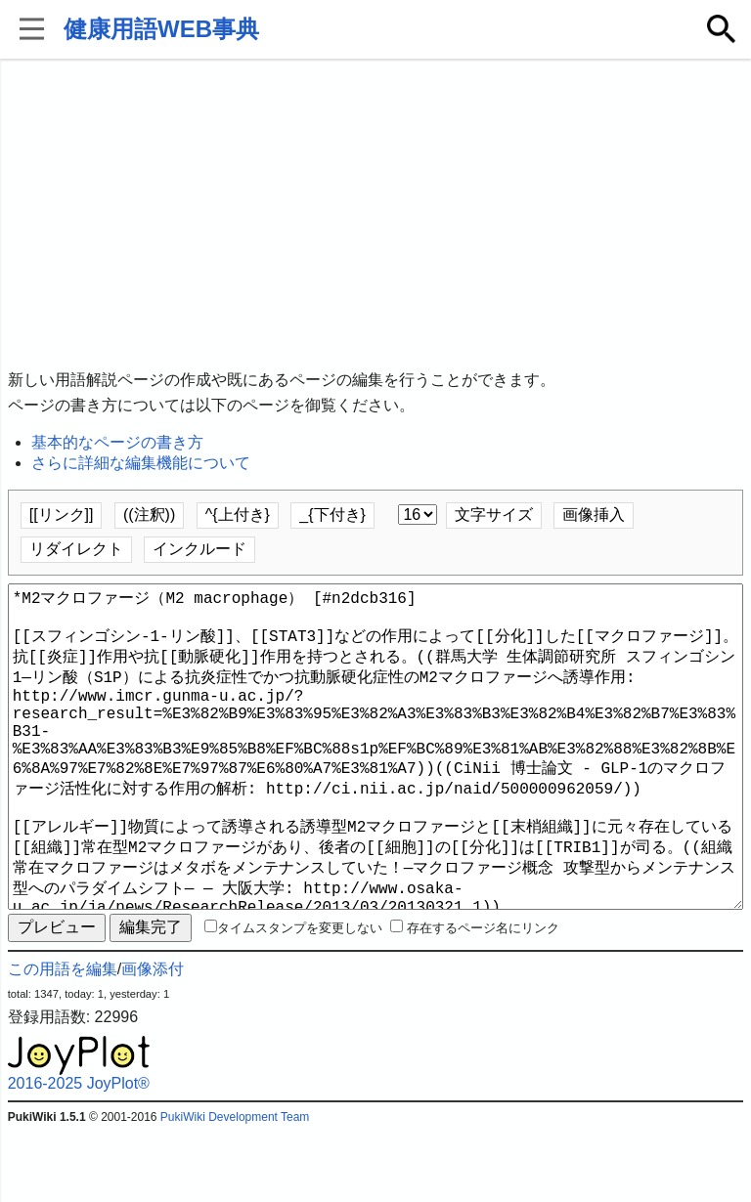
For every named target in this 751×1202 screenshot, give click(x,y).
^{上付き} (237, 514)
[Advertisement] (376, 215)
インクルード (199, 548)
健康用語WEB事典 (161, 29)
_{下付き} (332, 514)
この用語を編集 (62, 1039)
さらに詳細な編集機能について (140, 462)
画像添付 (152, 1039)
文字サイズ (494, 514)
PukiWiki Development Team (235, 1187)
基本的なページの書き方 (117, 442)
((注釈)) (149, 514)
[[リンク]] (61, 514)
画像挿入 (593, 514)
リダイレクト (76, 548)
